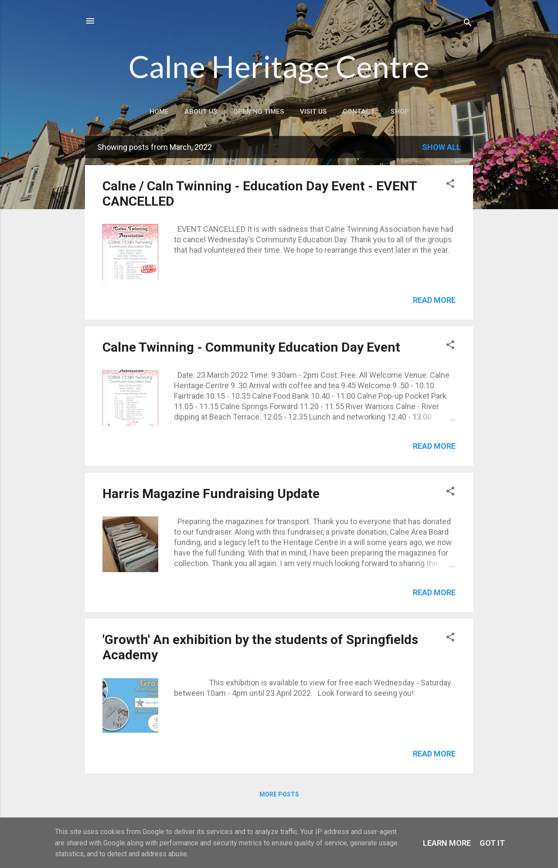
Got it (492, 843)
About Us (201, 111)
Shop (400, 111)
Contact (359, 111)
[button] (450, 184)
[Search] (468, 23)
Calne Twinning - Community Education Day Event (251, 347)
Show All (441, 147)
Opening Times (258, 111)
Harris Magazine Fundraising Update (211, 493)
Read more (434, 300)
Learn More (447, 843)
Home (159, 111)
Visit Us (313, 111)
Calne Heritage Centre (279, 66)
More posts (279, 794)
